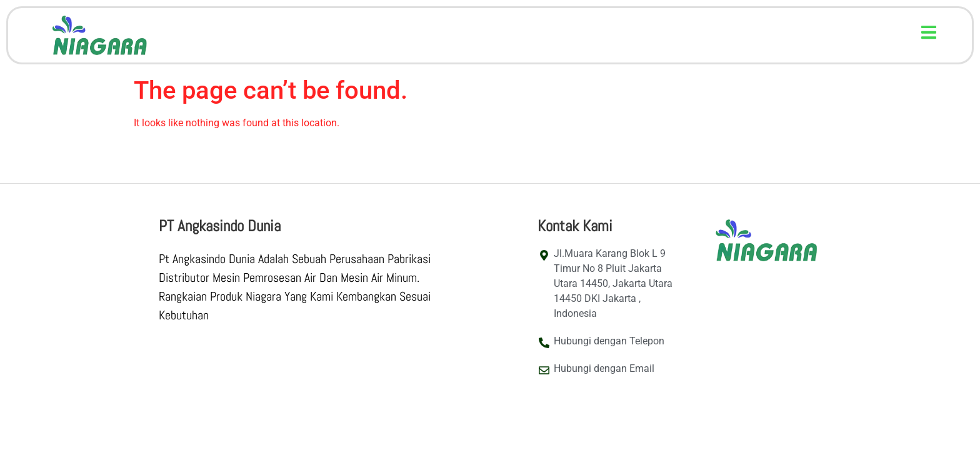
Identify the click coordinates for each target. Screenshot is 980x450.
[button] (929, 32)
